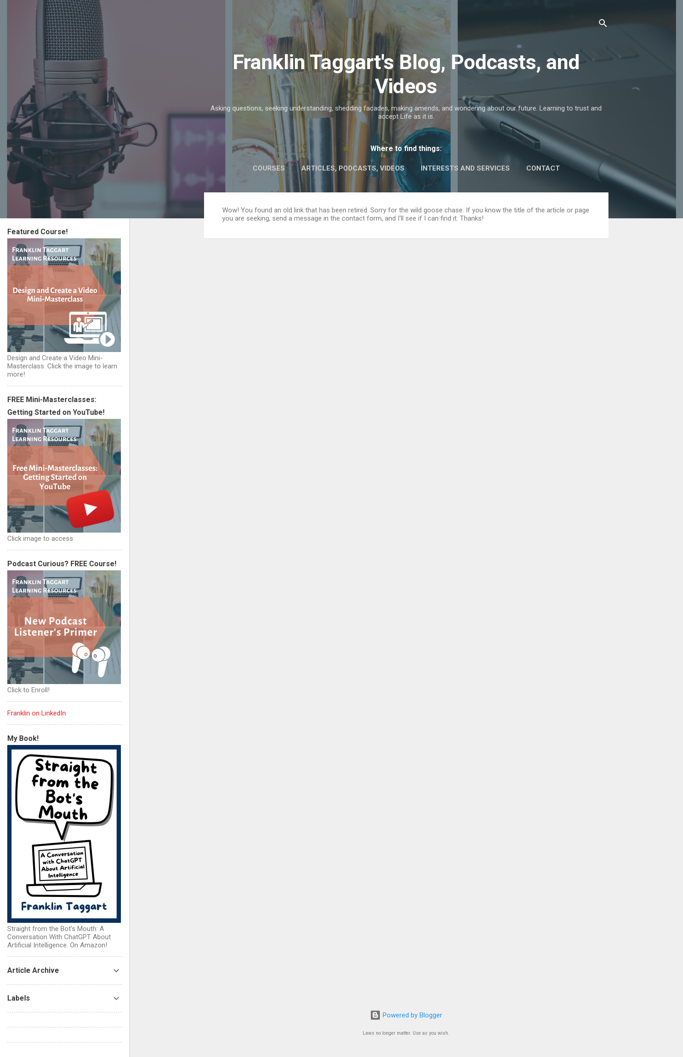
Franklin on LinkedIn (36, 713)
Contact (543, 168)
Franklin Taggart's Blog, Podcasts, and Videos (406, 74)
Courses (269, 168)
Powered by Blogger (406, 1015)
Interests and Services (465, 168)
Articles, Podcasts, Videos (352, 168)
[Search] (603, 25)
